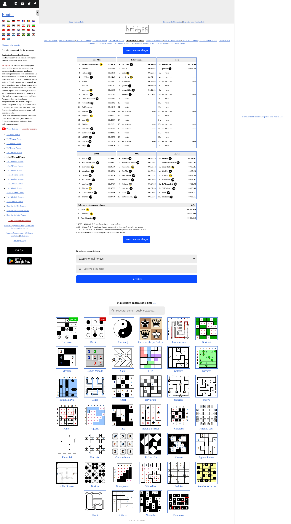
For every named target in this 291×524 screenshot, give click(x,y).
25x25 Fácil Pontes (14, 188)
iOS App (19, 250)
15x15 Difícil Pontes (15, 179)
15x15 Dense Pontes (15, 184)
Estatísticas (24, 236)
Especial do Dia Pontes (16, 206)
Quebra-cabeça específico (23, 225)
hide (154, 303)
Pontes (8, 14)
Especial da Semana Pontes (18, 210)
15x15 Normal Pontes (15, 175)
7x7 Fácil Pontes (13, 134)
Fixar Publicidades (76, 22)
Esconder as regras (29, 129)
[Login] (4, 4)
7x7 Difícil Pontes (14, 143)
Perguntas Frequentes (19, 228)
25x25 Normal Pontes (15, 192)
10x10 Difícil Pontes (15, 161)
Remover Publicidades (172, 22)
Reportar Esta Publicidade (193, 22)
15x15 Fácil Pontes (14, 170)
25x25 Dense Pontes (15, 201)
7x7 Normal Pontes (14, 139)
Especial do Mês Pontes (16, 215)
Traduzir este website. (11, 45)
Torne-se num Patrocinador (19, 220)
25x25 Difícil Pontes (15, 197)
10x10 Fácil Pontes (14, 152)
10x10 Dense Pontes (15, 166)
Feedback (8, 225)
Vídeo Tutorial (12, 129)
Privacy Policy (19, 240)
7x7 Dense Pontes (14, 148)
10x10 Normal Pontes (16, 157)
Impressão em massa (15, 233)
